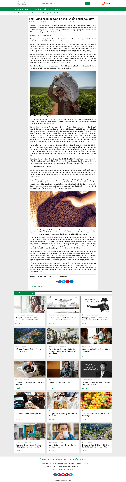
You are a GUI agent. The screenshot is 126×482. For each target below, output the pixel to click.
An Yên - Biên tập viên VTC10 (43, 22)
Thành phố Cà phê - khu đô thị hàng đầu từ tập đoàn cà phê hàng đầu (95, 446)
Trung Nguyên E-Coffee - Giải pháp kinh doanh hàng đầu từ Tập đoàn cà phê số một (62, 351)
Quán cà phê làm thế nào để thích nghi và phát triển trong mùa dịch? (28, 446)
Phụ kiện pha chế (40, 9)
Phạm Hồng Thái (66, 22)
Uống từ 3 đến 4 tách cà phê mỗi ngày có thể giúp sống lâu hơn (27, 319)
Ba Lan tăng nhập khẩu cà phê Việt (28, 414)
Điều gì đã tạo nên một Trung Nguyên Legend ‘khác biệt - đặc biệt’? (63, 319)
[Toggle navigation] (15, 3)
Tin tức (50, 9)
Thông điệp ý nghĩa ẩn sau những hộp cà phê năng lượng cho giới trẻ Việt (96, 319)
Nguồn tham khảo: (37, 286)
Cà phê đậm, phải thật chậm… (60, 382)
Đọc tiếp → (18, 323)
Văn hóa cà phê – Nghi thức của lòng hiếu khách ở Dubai (96, 383)
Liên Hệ (57, 9)
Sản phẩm (28, 9)
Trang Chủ (19, 9)
